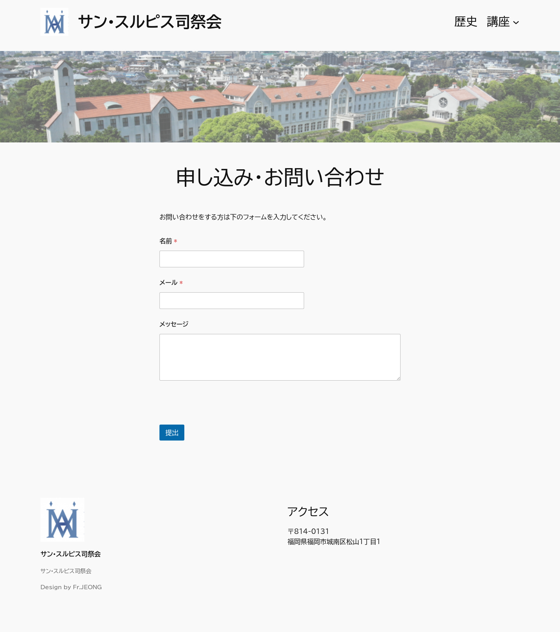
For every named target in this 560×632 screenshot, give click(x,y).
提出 (171, 432)
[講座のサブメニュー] (516, 21)
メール (171, 282)
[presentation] (218, 419)
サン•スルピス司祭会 (150, 22)
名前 (168, 241)
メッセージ (173, 324)
